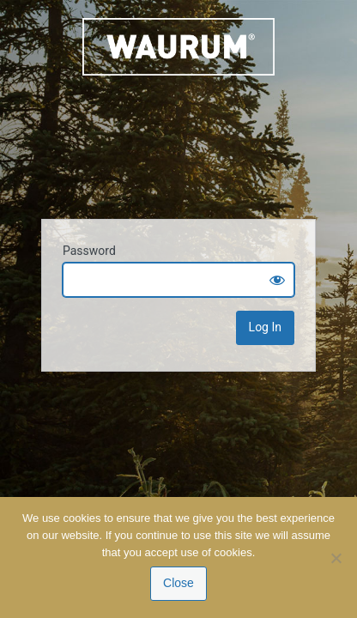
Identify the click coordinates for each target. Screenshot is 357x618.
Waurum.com (178, 108)
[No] (335, 557)
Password (89, 251)
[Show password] (277, 280)
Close (178, 583)
